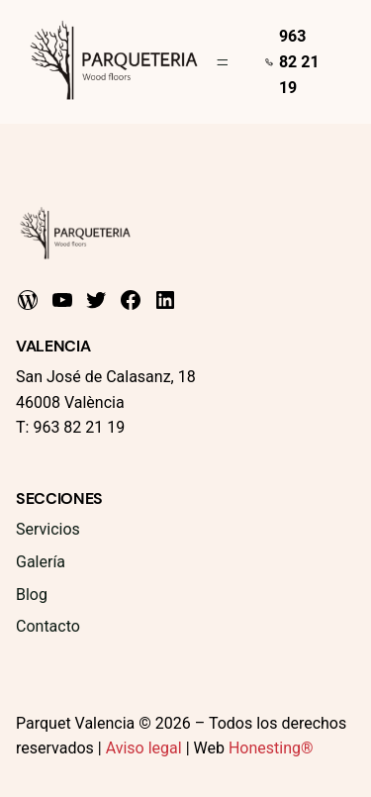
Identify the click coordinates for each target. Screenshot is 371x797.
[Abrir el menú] (223, 62)
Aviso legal (144, 748)
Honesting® (271, 748)
